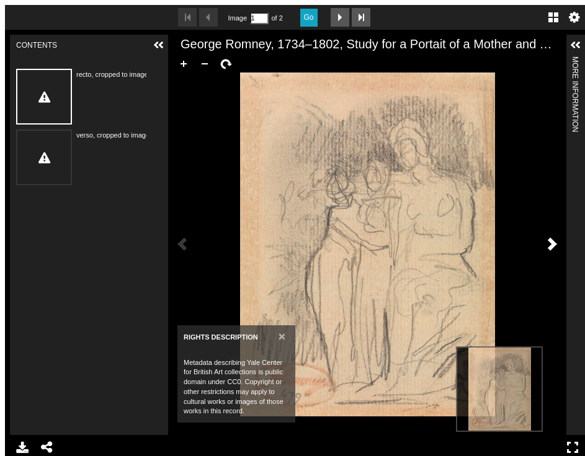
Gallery (553, 17)
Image (237, 18)
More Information (575, 61)
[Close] (282, 336)
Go (309, 17)
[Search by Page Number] (259, 18)
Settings (574, 17)
